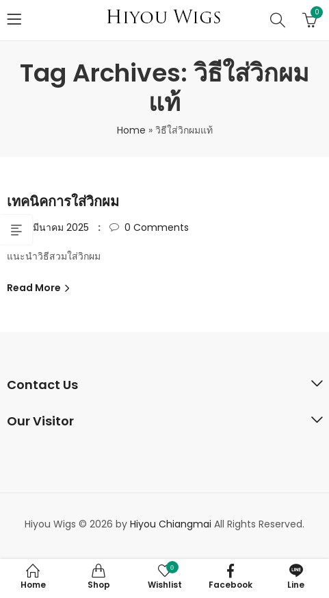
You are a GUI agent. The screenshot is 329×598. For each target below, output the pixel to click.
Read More (35, 288)
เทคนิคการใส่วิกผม (63, 201)
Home (131, 130)
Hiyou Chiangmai (170, 524)
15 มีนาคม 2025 (55, 227)
